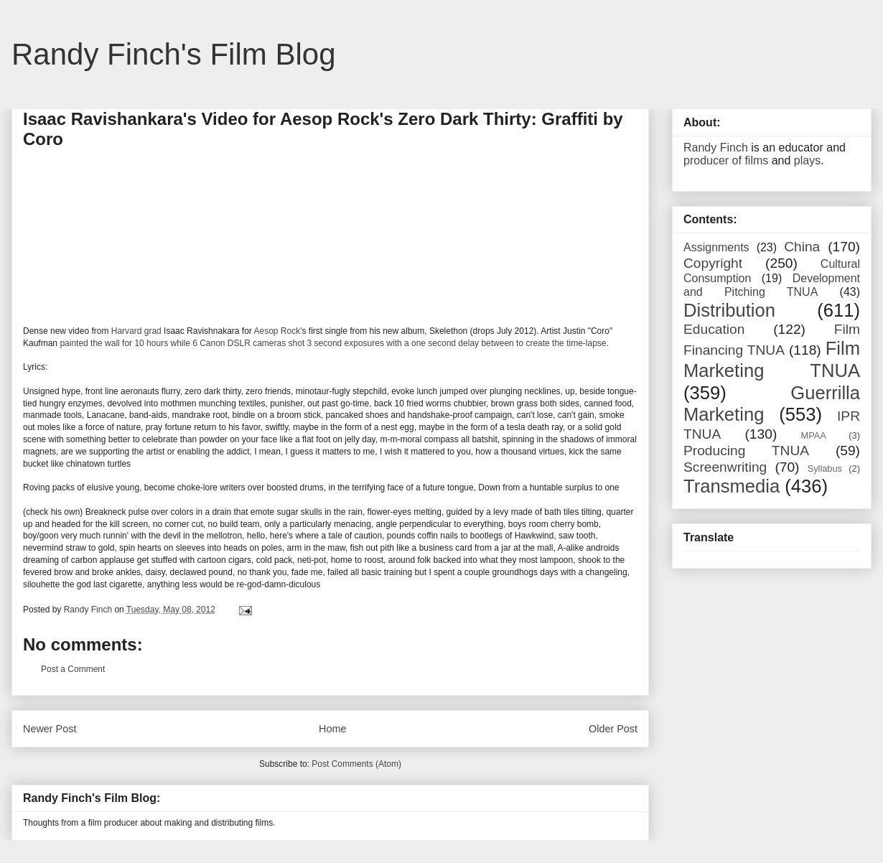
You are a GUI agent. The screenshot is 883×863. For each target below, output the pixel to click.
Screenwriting (725, 467)
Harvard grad (136, 331)
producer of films (725, 160)
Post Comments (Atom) (356, 764)
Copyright (712, 263)
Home (332, 728)
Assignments (716, 247)
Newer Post (49, 728)
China (802, 246)
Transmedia (731, 486)
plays (807, 160)
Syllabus (825, 468)
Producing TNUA (746, 450)
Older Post (613, 728)
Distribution (729, 310)
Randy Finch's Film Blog (173, 54)
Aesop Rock (277, 331)
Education (713, 329)
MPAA (813, 435)
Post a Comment (73, 669)
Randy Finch (715, 147)
